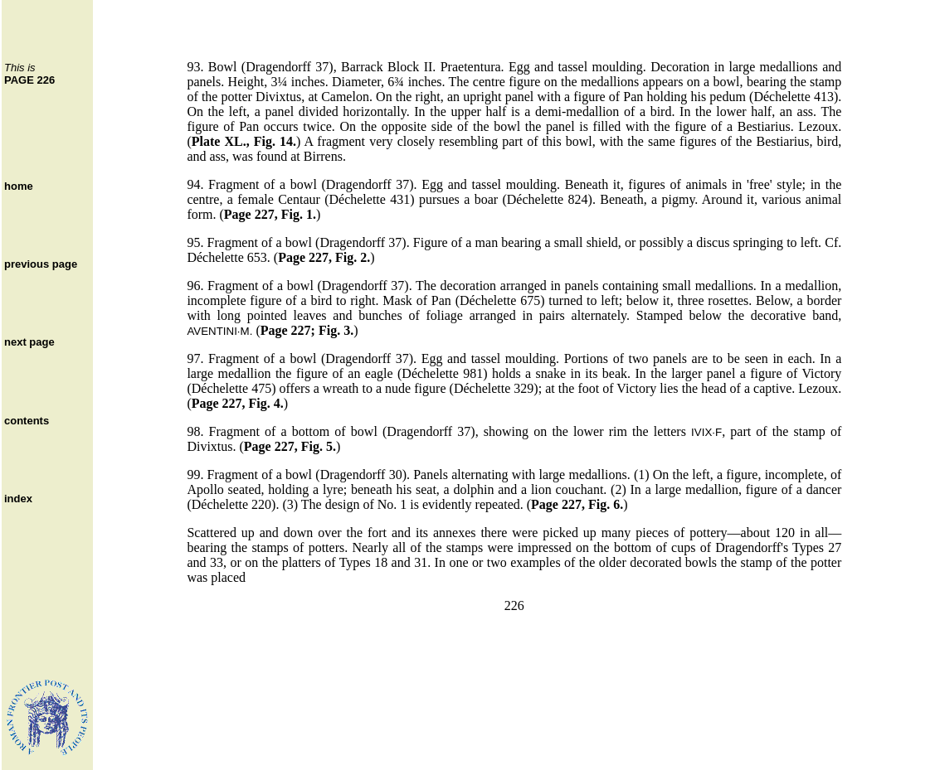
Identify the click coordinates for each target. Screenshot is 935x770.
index (18, 498)
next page (29, 342)
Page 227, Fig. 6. (577, 504)
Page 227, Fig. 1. (270, 214)
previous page (40, 264)
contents (26, 420)
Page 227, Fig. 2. (324, 257)
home (18, 186)
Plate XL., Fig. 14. (244, 141)
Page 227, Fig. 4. (238, 403)
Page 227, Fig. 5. (290, 446)
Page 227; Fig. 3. (307, 330)
